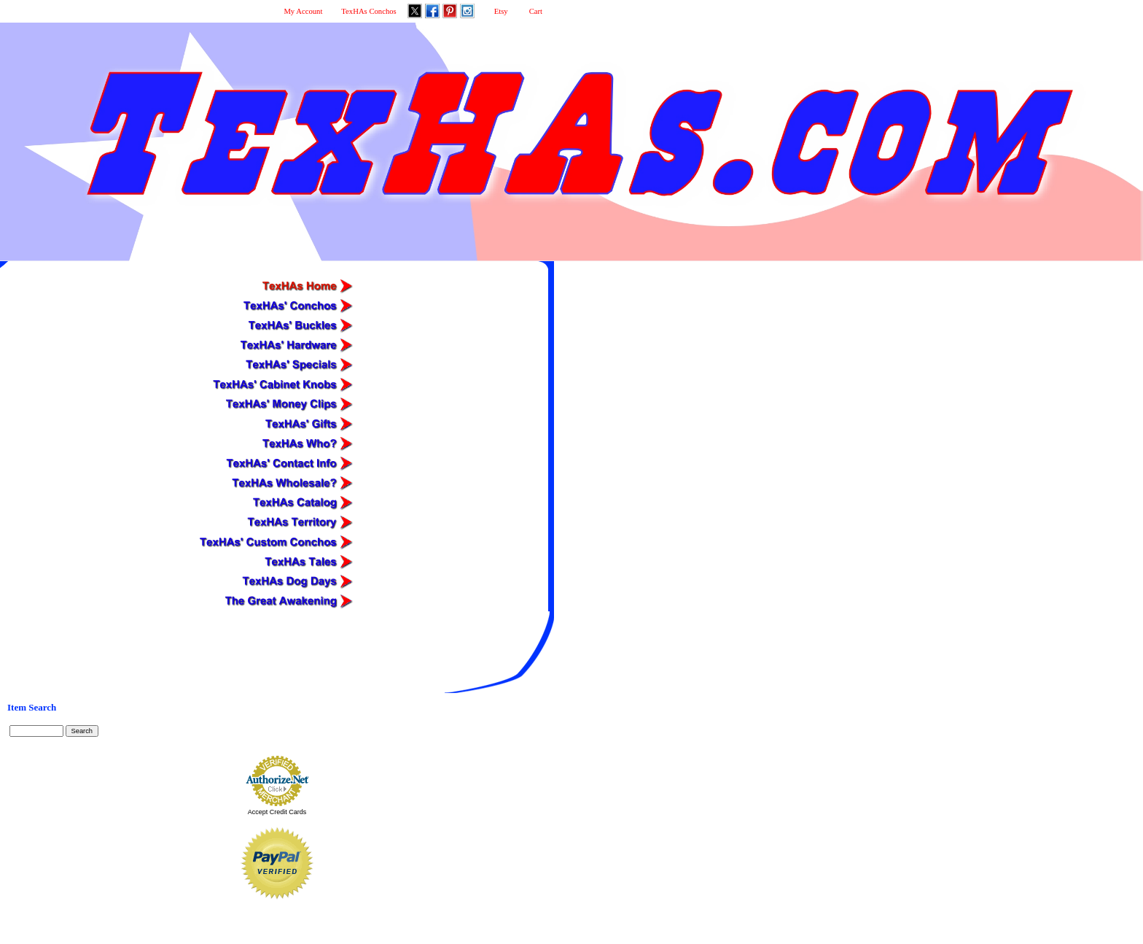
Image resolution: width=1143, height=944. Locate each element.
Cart (535, 11)
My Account (303, 11)
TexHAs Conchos (368, 11)
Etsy (501, 11)
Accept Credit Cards (277, 812)
